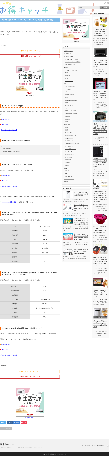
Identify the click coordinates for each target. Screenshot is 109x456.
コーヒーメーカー (69, 138)
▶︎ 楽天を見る (76, 41)
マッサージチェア (69, 105)
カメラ (65, 168)
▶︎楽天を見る (30, 94)
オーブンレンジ (68, 157)
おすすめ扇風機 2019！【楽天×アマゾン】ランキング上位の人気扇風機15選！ (81, 251)
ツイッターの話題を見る (9, 202)
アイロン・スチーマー (70, 86)
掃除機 (66, 121)
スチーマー (67, 75)
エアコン (67, 91)
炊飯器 (66, 129)
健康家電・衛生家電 (68, 51)
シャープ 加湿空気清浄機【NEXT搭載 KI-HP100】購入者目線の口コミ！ (81, 194)
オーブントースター (69, 154)
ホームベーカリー (69, 132)
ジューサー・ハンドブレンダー (72, 143)
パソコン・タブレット (69, 178)
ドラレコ (67, 170)
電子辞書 (66, 181)
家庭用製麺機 (68, 159)
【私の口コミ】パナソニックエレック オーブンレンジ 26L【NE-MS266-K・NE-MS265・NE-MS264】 (100, 162)
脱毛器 (66, 78)
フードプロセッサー (69, 146)
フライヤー (67, 162)
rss (105, 3)
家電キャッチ (7, 444)
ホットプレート (68, 151)
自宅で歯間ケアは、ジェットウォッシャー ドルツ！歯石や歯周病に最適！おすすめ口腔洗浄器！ (81, 236)
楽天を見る (5, 124)
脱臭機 (66, 102)
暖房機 (66, 97)
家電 (65, 83)
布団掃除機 (67, 116)
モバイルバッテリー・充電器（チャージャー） (76, 59)
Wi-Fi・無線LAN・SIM (70, 64)
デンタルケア (68, 89)
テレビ (66, 108)
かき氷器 (67, 165)
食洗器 (66, 127)
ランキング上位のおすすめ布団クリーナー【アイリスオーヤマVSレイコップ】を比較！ (81, 207)
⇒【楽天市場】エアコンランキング (29, 56)
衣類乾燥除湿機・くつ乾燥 (71, 113)
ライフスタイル (67, 53)
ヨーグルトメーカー (69, 140)
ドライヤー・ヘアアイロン (71, 70)
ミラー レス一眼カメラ (70, 176)
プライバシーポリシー (99, 445)
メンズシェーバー (69, 81)
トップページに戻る (6, 428)
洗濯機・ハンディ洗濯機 (70, 110)
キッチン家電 (67, 124)
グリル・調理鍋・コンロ (70, 149)
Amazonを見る (5, 119)
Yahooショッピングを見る (9, 130)
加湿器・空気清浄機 (69, 94)
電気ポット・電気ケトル (70, 135)
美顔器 (66, 72)
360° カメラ (67, 173)
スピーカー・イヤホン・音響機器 (72, 61)
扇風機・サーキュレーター (71, 100)
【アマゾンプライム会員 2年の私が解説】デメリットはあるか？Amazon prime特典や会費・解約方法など (81, 221)
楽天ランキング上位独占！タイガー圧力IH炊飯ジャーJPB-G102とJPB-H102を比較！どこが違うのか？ (100, 261)
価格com (16, 151)
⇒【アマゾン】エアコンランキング (29, 51)
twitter (108, 3)
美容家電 (66, 67)
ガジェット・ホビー (68, 56)
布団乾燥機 (67, 119)
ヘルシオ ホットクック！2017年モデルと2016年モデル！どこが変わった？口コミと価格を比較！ (100, 95)
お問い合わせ (86, 445)
